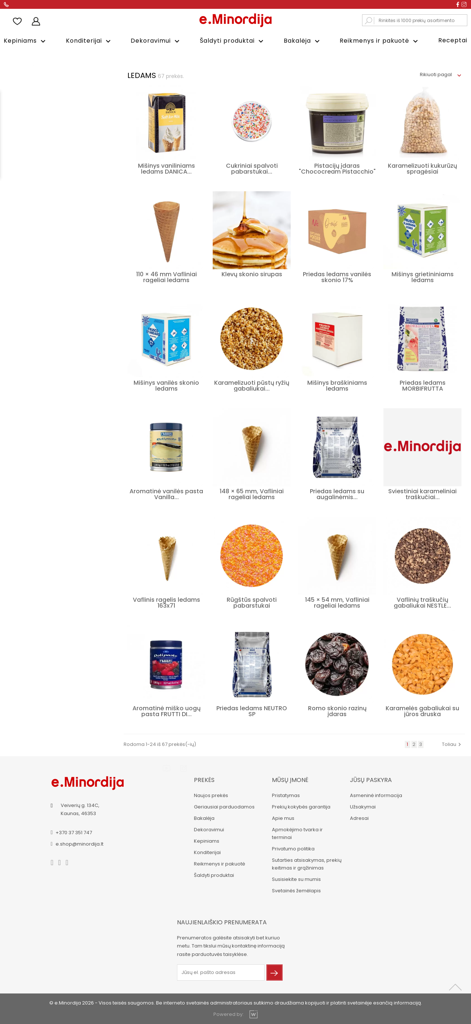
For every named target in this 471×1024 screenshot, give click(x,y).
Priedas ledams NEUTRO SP (251, 711)
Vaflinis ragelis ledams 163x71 (166, 602)
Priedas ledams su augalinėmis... (337, 494)
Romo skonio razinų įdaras (337, 711)
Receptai (452, 40)
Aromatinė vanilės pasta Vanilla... (166, 494)
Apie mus (283, 817)
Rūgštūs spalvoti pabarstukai (252, 602)
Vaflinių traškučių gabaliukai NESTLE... (422, 602)
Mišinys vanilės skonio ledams (166, 385)
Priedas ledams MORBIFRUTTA (423, 385)
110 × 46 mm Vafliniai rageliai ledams (166, 277)
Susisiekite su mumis (296, 878)
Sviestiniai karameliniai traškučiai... (422, 494)
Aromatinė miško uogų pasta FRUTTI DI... (166, 711)
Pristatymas (286, 795)
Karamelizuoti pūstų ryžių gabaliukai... (251, 385)
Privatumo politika (293, 848)
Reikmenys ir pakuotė (380, 41)
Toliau (452, 743)
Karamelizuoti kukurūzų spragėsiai (422, 168)
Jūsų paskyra (371, 779)
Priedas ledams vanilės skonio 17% (337, 277)
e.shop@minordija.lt (80, 843)
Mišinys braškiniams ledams (337, 385)
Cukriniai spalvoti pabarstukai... (252, 168)
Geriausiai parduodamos (224, 806)
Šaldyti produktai (232, 41)
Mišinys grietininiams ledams (423, 277)
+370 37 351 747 (74, 831)
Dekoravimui (156, 41)
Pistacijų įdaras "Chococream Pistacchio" (337, 168)
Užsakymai (362, 806)
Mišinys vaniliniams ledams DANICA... (166, 168)
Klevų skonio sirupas (252, 274)
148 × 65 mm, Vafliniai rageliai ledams (252, 494)
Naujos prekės (211, 795)
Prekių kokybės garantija (301, 806)
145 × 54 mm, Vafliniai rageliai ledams (337, 602)
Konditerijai (89, 41)
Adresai (359, 817)
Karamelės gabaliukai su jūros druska (422, 711)
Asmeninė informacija (376, 795)
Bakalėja (303, 41)
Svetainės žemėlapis (296, 890)
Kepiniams (25, 41)
